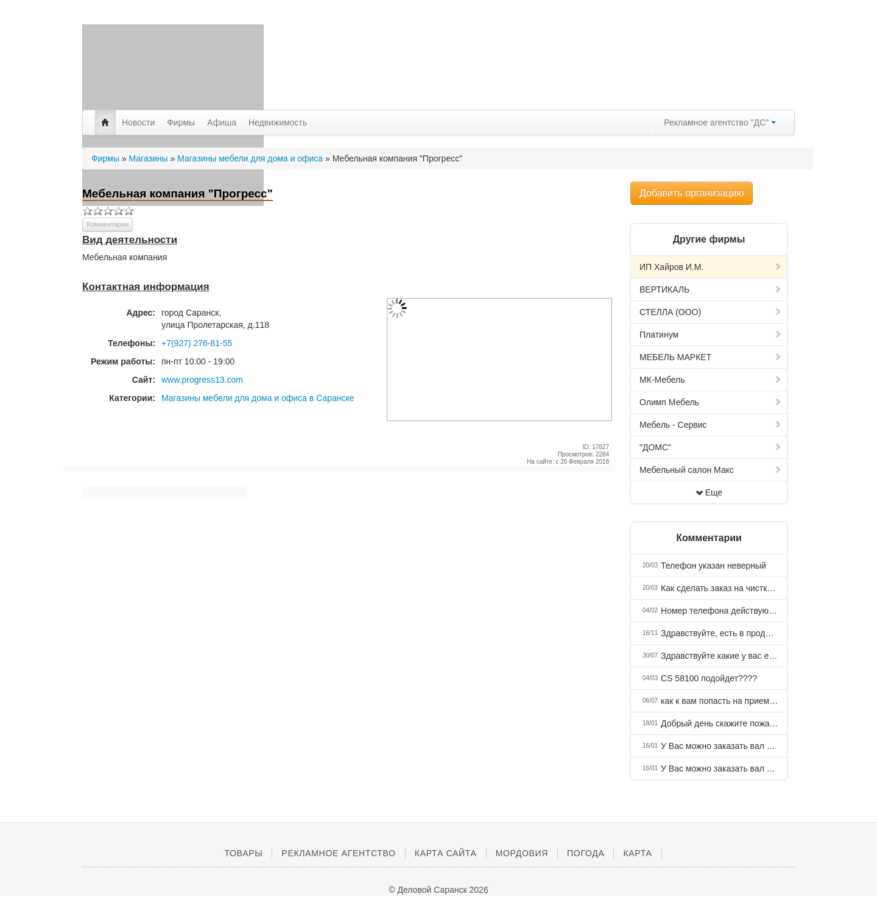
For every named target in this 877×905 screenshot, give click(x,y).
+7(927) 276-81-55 (196, 343)
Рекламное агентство (338, 853)
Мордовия (522, 853)
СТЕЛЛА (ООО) (710, 312)
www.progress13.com (202, 380)
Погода (585, 853)
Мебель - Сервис (710, 425)
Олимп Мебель (710, 402)
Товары (243, 853)
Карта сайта (446, 853)
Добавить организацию (691, 193)
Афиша (221, 122)
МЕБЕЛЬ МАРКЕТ (710, 357)
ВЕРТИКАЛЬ (710, 289)
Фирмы (181, 122)
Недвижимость (277, 122)
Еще (709, 492)
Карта (637, 853)
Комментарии (107, 224)
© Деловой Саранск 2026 (438, 890)
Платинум (710, 334)
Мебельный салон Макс (710, 470)
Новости (138, 122)
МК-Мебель (710, 380)
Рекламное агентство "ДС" (720, 122)
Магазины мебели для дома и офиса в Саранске (257, 398)
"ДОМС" (710, 447)
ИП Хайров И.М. (710, 267)
